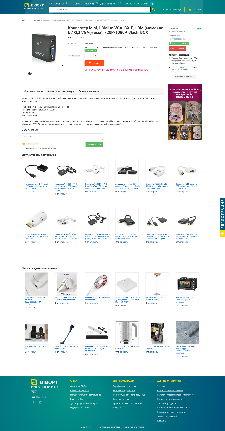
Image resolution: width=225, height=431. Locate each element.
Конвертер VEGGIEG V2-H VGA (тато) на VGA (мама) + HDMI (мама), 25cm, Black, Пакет (97, 236)
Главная (26, 20)
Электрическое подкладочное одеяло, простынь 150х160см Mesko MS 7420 (127, 300)
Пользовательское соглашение (85, 394)
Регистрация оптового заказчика (173, 407)
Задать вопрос (94, 144)
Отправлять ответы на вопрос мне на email (39, 148)
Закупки (161, 386)
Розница (161, 420)
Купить (94, 63)
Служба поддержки (79, 390)
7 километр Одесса (166, 403)
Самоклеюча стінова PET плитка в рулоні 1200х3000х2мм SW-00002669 (35, 301)
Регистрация (90, 50)
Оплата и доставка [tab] (89, 91)
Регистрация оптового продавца (129, 394)
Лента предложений (167, 416)
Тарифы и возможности (124, 386)
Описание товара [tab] (33, 91)
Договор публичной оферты (84, 403)
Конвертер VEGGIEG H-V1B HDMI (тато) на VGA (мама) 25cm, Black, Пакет (126, 236)
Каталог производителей (169, 399)
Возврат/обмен (77, 399)
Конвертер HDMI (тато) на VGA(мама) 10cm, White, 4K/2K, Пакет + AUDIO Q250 (66, 236)
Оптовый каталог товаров (170, 390)
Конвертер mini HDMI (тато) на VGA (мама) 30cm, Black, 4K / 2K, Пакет (36, 186)
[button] (170, 112)
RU (34, 392)
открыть (33, 192)
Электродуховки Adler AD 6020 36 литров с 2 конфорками (186, 300)
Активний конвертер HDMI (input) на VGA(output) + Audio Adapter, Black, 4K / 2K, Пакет (127, 186)
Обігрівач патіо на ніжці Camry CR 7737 (155, 299)
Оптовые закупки (121, 399)
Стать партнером (177, 48)
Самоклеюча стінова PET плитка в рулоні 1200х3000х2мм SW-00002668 (186, 349)
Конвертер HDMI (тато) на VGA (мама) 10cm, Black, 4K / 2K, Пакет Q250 (187, 236)
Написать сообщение (185, 77)
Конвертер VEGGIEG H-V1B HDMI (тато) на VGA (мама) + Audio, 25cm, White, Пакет (97, 186)
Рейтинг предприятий (124, 390)
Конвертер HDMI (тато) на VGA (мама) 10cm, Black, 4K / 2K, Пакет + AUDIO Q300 (157, 236)
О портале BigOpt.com (81, 386)
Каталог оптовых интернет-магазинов (176, 394)
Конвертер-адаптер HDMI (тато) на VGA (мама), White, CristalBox (36, 236)
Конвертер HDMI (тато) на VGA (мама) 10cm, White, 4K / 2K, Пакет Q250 (187, 186)
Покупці (117, 407)
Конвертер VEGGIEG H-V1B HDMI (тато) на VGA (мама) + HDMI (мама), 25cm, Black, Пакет (67, 187)
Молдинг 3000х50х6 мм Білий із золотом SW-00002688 (67, 299)
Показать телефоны (179, 70)
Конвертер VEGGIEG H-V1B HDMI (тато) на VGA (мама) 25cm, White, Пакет (157, 186)
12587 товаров (175, 39)
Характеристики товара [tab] (61, 91)
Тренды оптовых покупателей (127, 403)
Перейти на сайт (178, 32)
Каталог (37, 20)
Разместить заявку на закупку (171, 412)
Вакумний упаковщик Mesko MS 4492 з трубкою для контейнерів (96, 348)
